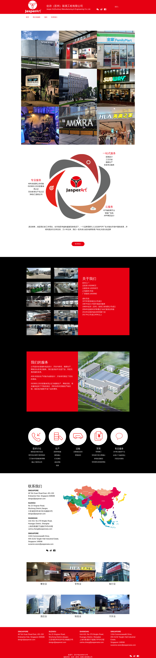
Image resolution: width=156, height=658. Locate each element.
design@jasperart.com (37, 499)
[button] (116, 6)
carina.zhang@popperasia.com (40, 529)
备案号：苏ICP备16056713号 (78, 655)
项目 (45, 17)
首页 (27, 17)
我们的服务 (36, 17)
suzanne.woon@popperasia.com (40, 544)
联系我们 (54, 17)
